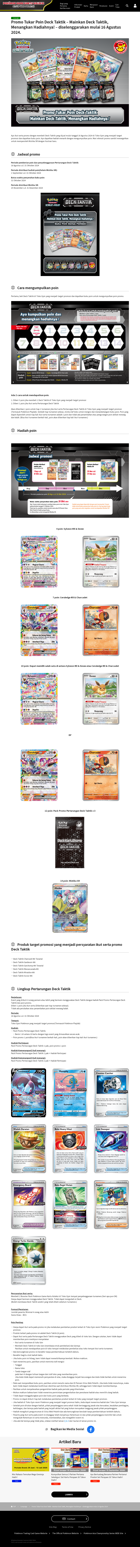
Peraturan (103, 6)
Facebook (90, 1429)
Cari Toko (117, 6)
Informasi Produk (78, 6)
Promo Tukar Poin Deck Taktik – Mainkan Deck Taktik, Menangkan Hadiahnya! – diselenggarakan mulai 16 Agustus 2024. (66, 27)
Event (111, 6)
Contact (71, 1518)
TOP (14, 1506)
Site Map (53, 1527)
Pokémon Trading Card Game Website (30, 1533)
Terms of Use (67, 1527)
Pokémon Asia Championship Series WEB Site (103, 1533)
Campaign (23, 1506)
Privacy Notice (84, 1527)
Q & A (66, 1420)
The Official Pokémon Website (65, 1533)
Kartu (86, 6)
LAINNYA (69, 1494)
